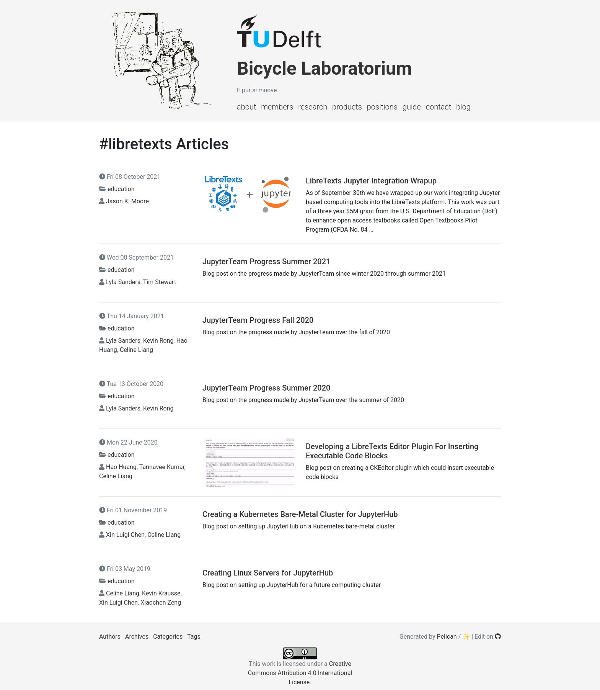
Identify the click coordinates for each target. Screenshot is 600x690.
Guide (412, 106)
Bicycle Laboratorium (324, 68)
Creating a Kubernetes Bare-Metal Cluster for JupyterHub (300, 514)
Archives (136, 636)
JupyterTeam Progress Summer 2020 (266, 387)
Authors (110, 636)
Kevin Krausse (161, 593)
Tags (194, 636)
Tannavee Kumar (161, 467)
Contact (438, 106)
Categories (168, 636)
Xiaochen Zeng (160, 602)
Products (347, 106)
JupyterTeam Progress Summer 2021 (266, 261)
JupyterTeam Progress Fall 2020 (257, 320)
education (121, 189)
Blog (463, 106)
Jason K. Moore (127, 201)
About (246, 106)
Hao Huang (121, 467)
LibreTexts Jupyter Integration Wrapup (371, 180)
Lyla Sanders (123, 282)
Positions (382, 106)
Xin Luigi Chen (125, 534)
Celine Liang (136, 349)
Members (277, 106)
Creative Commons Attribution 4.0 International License (300, 673)
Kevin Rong (158, 340)
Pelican (447, 636)
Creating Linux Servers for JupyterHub (267, 572)
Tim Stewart (159, 282)
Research (312, 106)
